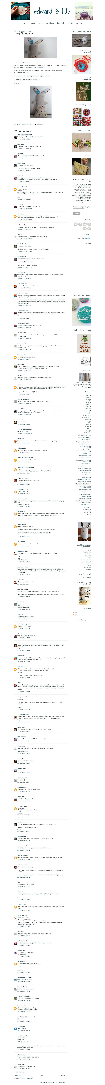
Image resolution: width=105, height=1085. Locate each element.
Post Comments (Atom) (27, 1078)
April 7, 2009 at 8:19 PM (23, 1049)
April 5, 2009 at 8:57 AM (23, 956)
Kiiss (18, 882)
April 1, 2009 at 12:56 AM (23, 452)
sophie (19, 204)
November (86, 413)
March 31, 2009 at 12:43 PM (24, 267)
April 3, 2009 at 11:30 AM (23, 831)
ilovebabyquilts (21, 489)
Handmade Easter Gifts (85, 498)
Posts (75, 612)
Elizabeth (19, 272)
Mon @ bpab (20, 915)
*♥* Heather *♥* (21, 478)
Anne (18, 144)
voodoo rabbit (87, 569)
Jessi (18, 385)
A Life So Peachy (22, 996)
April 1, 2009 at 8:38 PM (23, 709)
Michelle (19, 448)
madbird (19, 1026)
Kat (18, 375)
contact (79, 23)
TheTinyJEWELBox (22, 429)
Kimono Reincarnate (37, 67)
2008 (87, 512)
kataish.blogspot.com (22, 751)
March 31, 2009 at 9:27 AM (24, 181)
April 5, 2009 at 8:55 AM (23, 945)
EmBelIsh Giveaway (86, 496)
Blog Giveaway (87, 432)
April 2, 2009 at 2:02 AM (23, 741)
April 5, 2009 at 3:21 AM (23, 899)
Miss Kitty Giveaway (86, 472)
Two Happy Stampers (23, 134)
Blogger (85, 620)
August (87, 419)
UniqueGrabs (21, 987)
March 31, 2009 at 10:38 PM (24, 424)
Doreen (19, 1064)
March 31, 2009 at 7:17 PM (24, 370)
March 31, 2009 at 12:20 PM (24, 238)
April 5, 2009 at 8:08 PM (23, 991)
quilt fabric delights (86, 561)
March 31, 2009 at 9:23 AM (24, 170)
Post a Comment (20, 1072)
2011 (87, 404)
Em (18, 643)
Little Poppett (21, 941)
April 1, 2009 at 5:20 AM (23, 484)
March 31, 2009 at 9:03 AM (24, 148)
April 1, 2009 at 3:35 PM (23, 628)
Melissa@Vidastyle (22, 624)
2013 (87, 400)
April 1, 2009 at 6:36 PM (23, 661)
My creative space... (86, 463)
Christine (19, 1055)
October (87, 415)
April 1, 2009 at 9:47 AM (23, 562)
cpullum (19, 602)
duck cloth (88, 554)
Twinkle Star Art (87, 453)
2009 (87, 408)
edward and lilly (23, 124)
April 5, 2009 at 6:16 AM (23, 910)
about (33, 23)
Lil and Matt (20, 904)
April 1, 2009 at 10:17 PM (23, 722)
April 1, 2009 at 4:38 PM (23, 650)
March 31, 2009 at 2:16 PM (24, 305)
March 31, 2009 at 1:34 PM (24, 278)
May (88, 426)
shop (40, 23)
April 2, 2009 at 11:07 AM (23, 791)
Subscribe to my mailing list (81, 207)
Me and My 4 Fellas (22, 187)
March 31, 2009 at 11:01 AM (24, 219)
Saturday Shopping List (85, 455)
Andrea (19, 822)
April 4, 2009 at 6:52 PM (23, 859)
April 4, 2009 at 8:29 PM (23, 877)
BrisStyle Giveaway (86, 492)
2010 (87, 406)
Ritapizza (19, 768)
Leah (18, 931)
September (87, 417)
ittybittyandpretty (22, 714)
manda (19, 579)
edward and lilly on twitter (84, 481)
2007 (87, 514)
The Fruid (20, 541)
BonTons (19, 950)
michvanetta (20, 864)
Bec (18, 682)
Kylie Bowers (21, 855)
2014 (87, 397)
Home (41, 1075)
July (88, 422)
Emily (19, 614)
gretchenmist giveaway (85, 444)
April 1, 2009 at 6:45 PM (23, 677)
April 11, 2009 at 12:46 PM (24, 1068)
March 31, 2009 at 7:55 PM (24, 379)
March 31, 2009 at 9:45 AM (24, 199)
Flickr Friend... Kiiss (86, 504)
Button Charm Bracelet (85, 458)
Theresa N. (20, 806)
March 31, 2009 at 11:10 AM (24, 229)
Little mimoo (20, 283)
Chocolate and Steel (22, 977)
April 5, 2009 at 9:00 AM (23, 972)
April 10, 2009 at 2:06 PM (23, 1059)
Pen (18, 234)
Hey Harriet (20, 655)
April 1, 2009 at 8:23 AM (23, 546)
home (25, 23)
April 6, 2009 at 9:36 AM (23, 1021)
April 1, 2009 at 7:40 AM (23, 506)
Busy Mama (20, 736)
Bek (18, 633)
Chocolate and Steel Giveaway (83, 484)
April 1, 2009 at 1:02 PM (23, 619)
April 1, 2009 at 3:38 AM (23, 462)
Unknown (20, 355)
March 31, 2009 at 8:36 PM (24, 403)
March (87, 431)
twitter (70, 23)
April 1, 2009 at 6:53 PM (23, 691)
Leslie (19, 153)
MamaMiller (20, 836)
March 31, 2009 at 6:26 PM (24, 359)
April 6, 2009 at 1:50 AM (23, 1011)
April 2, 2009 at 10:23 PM (23, 817)
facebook (60, 23)
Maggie (19, 163)
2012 (87, 402)
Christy (19, 438)
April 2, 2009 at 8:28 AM (23, 772)
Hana (18, 214)
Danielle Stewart (87, 552)
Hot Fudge (20, 332)
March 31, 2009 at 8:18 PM (24, 394)
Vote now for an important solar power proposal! (83, 460)
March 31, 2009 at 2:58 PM (24, 327)
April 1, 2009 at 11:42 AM (23, 596)
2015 (87, 395)
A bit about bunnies (86, 466)
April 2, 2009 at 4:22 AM (23, 763)
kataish (19, 746)
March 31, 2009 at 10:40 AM (24, 208)
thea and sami (87, 567)
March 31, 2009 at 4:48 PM (24, 338)
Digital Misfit (20, 551)
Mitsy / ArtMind (21, 399)
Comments (76, 615)
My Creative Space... (86, 439)
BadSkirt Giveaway (86, 477)
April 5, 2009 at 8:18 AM (23, 926)
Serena (19, 796)
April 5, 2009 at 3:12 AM (23, 886)
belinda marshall (21, 498)
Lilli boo (19, 408)
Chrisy (19, 364)
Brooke (19, 419)
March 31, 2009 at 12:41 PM (24, 251)
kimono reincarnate (86, 560)
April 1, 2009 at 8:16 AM (23, 536)
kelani (89, 558)
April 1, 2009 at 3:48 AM (23, 473)
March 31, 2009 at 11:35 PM (24, 433)
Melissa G (20, 787)
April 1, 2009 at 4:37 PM (23, 638)
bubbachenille (21, 310)
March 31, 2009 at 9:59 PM (24, 414)
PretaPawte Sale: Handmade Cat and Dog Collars (83, 501)
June (87, 424)
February (86, 507)
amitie (89, 550)
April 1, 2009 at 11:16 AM (23, 584)
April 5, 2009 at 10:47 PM (23, 1000)
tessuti (89, 565)
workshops (50, 23)
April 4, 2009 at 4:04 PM (23, 850)
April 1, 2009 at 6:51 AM (23, 493)
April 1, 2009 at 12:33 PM (23, 609)
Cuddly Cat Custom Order (84, 437)
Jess (18, 758)
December (86, 410)
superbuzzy (88, 563)
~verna (19, 727)
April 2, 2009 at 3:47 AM (23, 753)
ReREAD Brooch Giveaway (84, 435)
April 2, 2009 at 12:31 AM (23, 731)
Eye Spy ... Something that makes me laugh (84, 486)
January (87, 509)
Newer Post (17, 1075)
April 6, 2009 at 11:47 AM (23, 1030)
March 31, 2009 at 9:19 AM (24, 158)
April (88, 428)
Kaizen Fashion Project (23, 457)
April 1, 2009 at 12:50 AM (23, 443)
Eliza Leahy (20, 244)
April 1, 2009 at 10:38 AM (23, 574)
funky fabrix (88, 556)
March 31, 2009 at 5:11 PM (24, 349)
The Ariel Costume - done (84, 468)
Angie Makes (61, 1082)
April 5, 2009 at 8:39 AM (23, 935)
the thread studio (87, 577)
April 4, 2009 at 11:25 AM (23, 840)
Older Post (64, 1075)
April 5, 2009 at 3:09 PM (23, 981)
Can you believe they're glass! (83, 441)
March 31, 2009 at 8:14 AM (24, 139)
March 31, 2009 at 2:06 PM (24, 288)
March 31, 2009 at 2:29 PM (24, 318)
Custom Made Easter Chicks (84, 479)
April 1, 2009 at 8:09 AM (23, 519)
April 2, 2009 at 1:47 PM (23, 801)
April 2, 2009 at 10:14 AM (23, 782)
